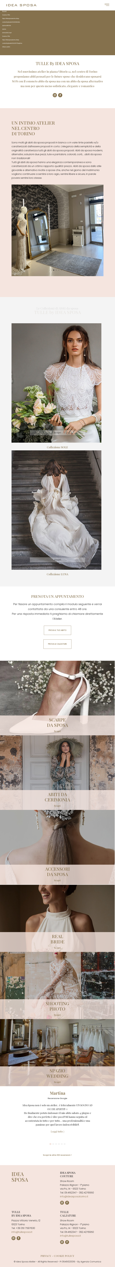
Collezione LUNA (57, 574)
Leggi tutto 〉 (57, 1131)
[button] (50, 1144)
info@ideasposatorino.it (74, 1196)
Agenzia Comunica (91, 1261)
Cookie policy (64, 1255)
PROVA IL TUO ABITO (57, 630)
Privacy (46, 1255)
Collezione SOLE (57, 447)
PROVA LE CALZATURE (57, 644)
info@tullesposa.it (22, 1232)
